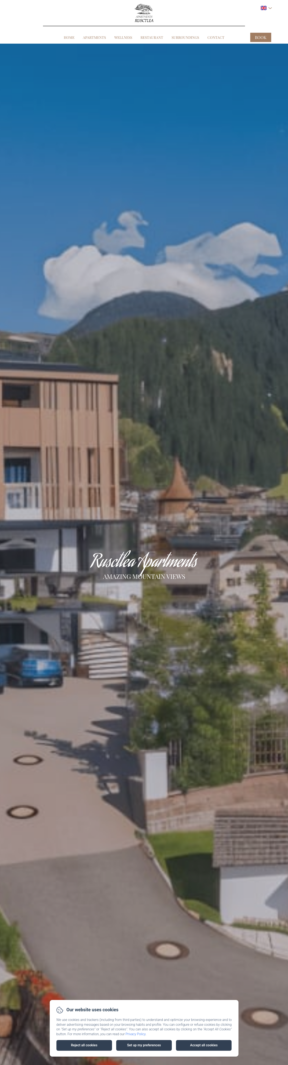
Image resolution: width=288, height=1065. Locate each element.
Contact (215, 37)
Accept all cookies (204, 1045)
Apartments (94, 37)
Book (260, 37)
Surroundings (185, 37)
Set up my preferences (144, 1045)
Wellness (123, 37)
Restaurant (152, 37)
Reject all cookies (84, 1045)
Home (69, 37)
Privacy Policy (135, 1034)
